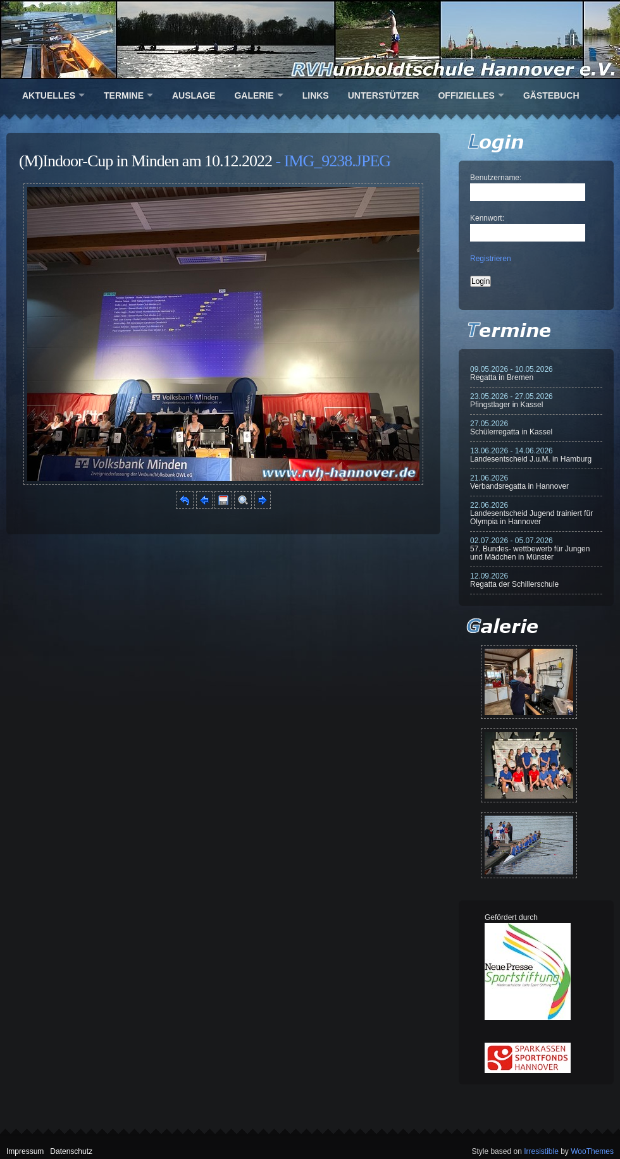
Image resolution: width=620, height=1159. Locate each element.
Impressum (25, 1151)
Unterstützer (383, 95)
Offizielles (466, 95)
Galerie (253, 95)
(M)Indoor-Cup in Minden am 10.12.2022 (145, 161)
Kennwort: (487, 218)
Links (315, 95)
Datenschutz (71, 1151)
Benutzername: (495, 177)
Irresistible (541, 1151)
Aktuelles (48, 95)
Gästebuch (551, 95)
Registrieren (490, 258)
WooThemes (592, 1151)
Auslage (193, 95)
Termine (124, 95)
